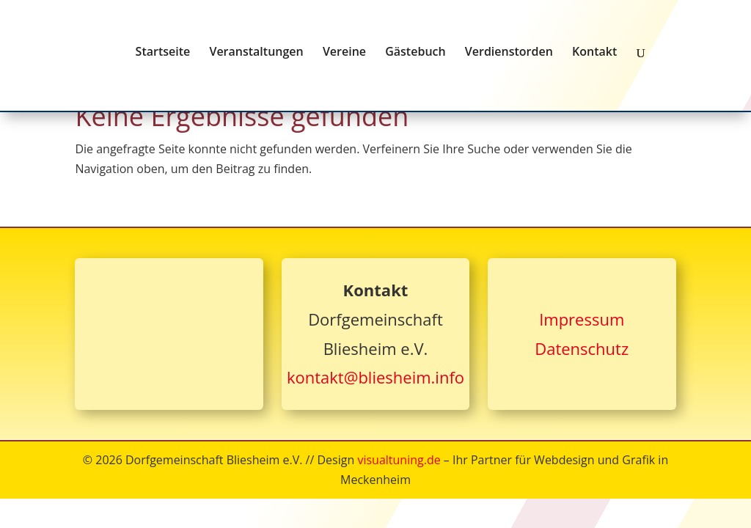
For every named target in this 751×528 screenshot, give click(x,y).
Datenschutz (582, 348)
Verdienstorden (509, 52)
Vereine (344, 52)
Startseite (163, 52)
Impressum (581, 319)
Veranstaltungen (256, 52)
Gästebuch (415, 52)
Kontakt (594, 52)
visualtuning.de (398, 460)
